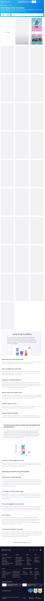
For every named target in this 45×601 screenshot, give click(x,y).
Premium (28, 558)
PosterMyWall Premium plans (12, 435)
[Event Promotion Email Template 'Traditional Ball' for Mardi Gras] (7, 287)
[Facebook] (30, 550)
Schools (28, 563)
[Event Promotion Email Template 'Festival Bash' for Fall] (36, 259)
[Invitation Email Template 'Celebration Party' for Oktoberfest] (7, 259)
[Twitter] (37, 550)
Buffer (31, 572)
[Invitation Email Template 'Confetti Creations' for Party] (36, 230)
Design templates (19, 557)
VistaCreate (25, 572)
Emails (8, 14)
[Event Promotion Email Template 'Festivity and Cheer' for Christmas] (22, 173)
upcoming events (5, 495)
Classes (35, 558)
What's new (4, 558)
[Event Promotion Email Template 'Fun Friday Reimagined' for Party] (36, 88)
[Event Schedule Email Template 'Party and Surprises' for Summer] (36, 287)
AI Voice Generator (16, 572)
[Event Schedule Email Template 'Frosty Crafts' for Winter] (7, 316)
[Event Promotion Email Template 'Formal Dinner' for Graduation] (22, 259)
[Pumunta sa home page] (5, 2)
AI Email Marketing (5, 574)
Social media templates (20, 560)
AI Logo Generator (15, 575)
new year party (23, 497)
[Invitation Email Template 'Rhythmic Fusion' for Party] (7, 88)
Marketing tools (18, 563)
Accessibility (37, 574)
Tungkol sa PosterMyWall (6, 557)
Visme (31, 571)
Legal (36, 578)
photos (20, 363)
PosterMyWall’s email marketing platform (15, 523)
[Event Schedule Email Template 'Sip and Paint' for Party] (22, 287)
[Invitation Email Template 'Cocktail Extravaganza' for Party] (22, 31)
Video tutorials (37, 557)
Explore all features (19, 564)
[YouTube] (40, 550)
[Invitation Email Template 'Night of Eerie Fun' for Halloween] (22, 202)
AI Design (3, 571)
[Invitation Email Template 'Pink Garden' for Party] (36, 202)
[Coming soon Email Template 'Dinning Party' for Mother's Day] (22, 230)
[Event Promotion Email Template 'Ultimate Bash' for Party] (36, 31)
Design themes (18, 561)
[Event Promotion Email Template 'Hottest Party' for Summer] (7, 59)
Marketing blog (37, 561)
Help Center (37, 572)
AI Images (4, 577)
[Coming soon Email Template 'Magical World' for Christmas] (22, 59)
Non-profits (29, 564)
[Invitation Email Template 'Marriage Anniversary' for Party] (36, 145)
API (35, 577)
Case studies (4, 560)
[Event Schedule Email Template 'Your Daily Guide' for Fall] (22, 88)
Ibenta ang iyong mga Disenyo (7, 563)
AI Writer (3, 575)
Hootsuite (31, 574)
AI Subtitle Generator (16, 571)
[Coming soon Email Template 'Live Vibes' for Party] (22, 116)
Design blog (36, 560)
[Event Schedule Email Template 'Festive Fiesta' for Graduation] (36, 116)
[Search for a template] (25, 14)
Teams (28, 561)
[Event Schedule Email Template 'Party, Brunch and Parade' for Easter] (7, 145)
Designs (3, 14)
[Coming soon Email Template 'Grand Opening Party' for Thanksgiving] (7, 173)
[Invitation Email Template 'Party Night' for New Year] (22, 145)
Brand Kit (7, 387)
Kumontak (36, 571)
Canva (24, 571)
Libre (28, 557)
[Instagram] (33, 550)
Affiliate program (5, 561)
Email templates (4, 5)
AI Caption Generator (16, 577)
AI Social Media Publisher (6, 572)
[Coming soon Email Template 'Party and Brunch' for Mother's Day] (36, 173)
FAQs (36, 575)
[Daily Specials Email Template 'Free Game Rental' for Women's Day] (7, 230)
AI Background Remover (16, 574)
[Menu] (42, 1)
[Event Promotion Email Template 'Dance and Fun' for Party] (7, 202)
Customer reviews (5, 564)
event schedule (32, 495)
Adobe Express (25, 574)
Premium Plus (29, 560)
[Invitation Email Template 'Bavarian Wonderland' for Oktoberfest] (7, 116)
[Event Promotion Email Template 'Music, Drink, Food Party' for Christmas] (36, 59)
